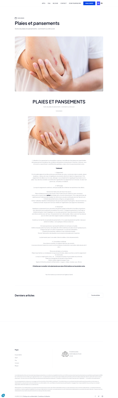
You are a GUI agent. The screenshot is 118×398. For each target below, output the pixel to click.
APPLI (43, 3)
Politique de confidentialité (30, 396)
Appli (16, 357)
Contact (17, 363)
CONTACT (64, 3)
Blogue (16, 365)
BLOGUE (55, 3)
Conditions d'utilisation (44, 396)
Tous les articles (95, 295)
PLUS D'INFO (18, 355)
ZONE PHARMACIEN (75, 3)
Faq (16, 360)
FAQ (49, 3)
